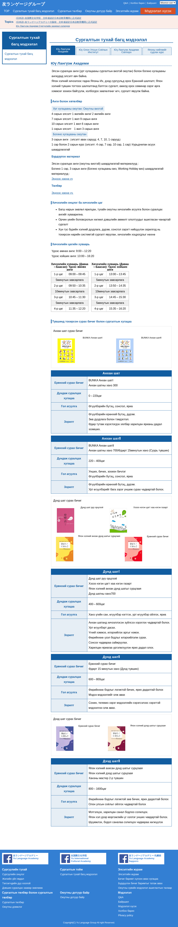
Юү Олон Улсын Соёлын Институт (93, 51)
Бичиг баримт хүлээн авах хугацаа (138, 878)
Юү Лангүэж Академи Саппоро (126, 51)
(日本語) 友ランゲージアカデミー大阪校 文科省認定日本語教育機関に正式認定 (56, 22)
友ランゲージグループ (23, 4)
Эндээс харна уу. (62, 192)
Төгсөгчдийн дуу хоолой (16, 883)
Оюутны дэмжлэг (12, 906)
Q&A (125, 3)
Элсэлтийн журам (127, 11)
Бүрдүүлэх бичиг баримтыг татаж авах (140, 883)
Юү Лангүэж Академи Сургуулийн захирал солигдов (43, 26)
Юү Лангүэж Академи (63, 50)
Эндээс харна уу (62, 178)
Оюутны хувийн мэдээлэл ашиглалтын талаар (145, 887)
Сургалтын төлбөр (70, 11)
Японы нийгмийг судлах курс (157, 51)
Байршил (151, 3)
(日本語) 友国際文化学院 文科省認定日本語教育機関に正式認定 (48, 18)
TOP (7, 11)
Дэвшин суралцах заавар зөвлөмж (22, 887)
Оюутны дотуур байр (98, 11)
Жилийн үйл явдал (13, 878)
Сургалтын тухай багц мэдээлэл (33, 11)
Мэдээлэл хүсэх (158, 11)
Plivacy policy (125, 915)
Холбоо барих (137, 3)
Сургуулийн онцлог (13, 874)
